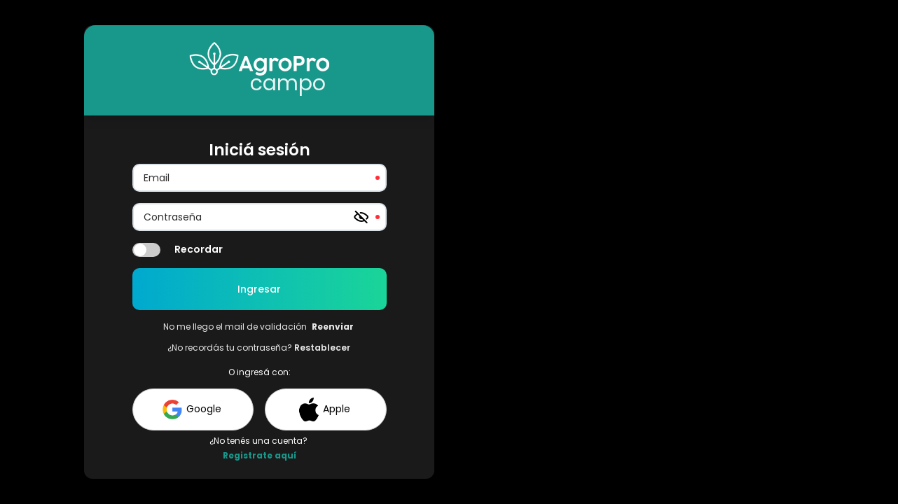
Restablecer (322, 348)
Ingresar (259, 289)
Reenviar (333, 326)
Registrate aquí (259, 455)
